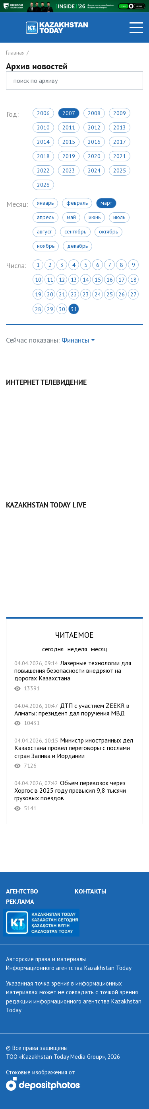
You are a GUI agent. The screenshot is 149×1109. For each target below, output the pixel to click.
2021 (119, 156)
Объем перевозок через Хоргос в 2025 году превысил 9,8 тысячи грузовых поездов (74, 795)
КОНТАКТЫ (90, 891)
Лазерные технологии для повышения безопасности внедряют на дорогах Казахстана (74, 675)
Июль (119, 217)
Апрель (45, 217)
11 (50, 279)
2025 (119, 170)
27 (133, 294)
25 (109, 294)
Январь (45, 202)
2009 (119, 113)
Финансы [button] (75, 340)
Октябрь (108, 231)
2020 (94, 156)
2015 (68, 141)
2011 (68, 127)
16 (109, 279)
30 (62, 309)
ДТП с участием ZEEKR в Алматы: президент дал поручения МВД (74, 714)
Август (44, 231)
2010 (43, 127)
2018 (43, 156)
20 (50, 294)
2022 (43, 170)
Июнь (95, 217)
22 (74, 294)
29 (50, 309)
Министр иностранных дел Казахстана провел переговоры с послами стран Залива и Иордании (74, 753)
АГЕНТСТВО (22, 891)
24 (98, 294)
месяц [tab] (99, 649)
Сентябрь (75, 231)
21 (62, 294)
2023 (68, 170)
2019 (68, 156)
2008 (94, 113)
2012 (94, 127)
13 (74, 279)
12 (62, 279)
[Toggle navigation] (136, 27)
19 (38, 294)
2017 (119, 141)
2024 (94, 170)
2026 (43, 184)
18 (133, 279)
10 (38, 279)
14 (86, 279)
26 (121, 294)
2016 (94, 141)
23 (86, 294)
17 (121, 279)
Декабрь (77, 245)
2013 (119, 127)
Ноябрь (45, 245)
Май (71, 217)
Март (106, 202)
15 (98, 279)
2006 (43, 113)
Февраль (77, 202)
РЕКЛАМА (20, 901)
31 (74, 309)
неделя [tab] (77, 649)
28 (38, 309)
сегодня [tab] (53, 649)
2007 (68, 113)
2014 (43, 141)
